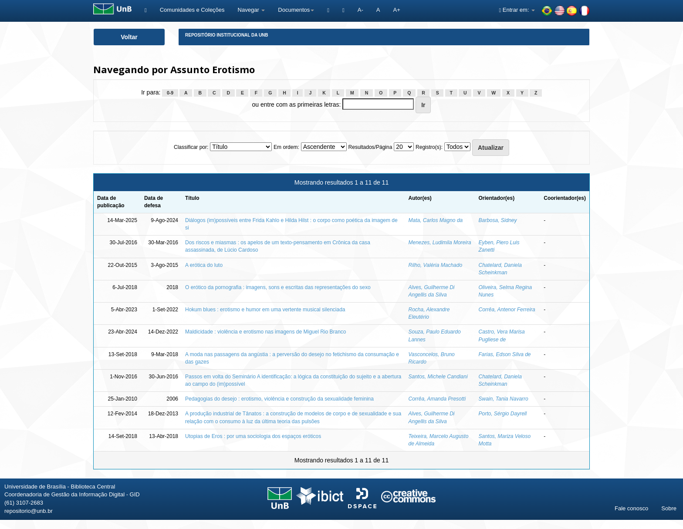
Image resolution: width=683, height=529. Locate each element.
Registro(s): (429, 147)
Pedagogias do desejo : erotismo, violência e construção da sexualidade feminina (279, 399)
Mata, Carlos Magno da (436, 220)
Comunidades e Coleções (192, 10)
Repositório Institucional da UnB (226, 35)
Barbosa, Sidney (497, 220)
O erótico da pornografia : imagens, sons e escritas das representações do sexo (278, 287)
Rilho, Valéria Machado (436, 265)
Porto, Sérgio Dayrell (502, 414)
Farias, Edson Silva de (504, 354)
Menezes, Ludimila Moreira (440, 242)
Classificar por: (191, 147)
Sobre (668, 508)
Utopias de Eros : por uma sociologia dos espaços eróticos (253, 436)
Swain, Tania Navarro (503, 399)
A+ (396, 10)
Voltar (129, 37)
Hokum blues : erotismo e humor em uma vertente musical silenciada (265, 310)
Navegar (251, 10)
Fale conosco (631, 508)
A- (360, 10)
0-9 (170, 92)
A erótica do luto (204, 265)
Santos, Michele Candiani (438, 377)
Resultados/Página (370, 147)
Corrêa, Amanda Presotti (437, 399)
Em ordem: (286, 147)
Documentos (296, 10)
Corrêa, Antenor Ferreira (506, 310)
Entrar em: (517, 10)
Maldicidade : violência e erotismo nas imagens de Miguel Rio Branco (265, 332)
